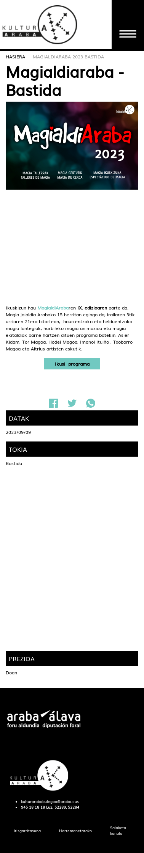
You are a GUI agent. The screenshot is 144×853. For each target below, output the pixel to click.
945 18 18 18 (33, 807)
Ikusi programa (72, 363)
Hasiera (15, 56)
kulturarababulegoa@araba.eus (50, 801)
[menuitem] (27, 831)
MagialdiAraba (53, 307)
